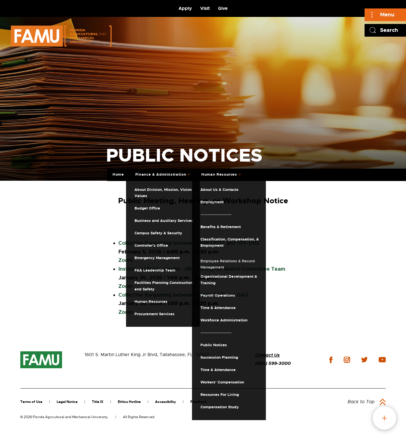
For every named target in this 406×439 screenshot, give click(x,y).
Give (223, 8)
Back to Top (361, 402)
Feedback (198, 402)
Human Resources (219, 174)
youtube (382, 359)
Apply (185, 8)
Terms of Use (31, 402)
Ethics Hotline (129, 402)
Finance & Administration (160, 174)
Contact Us (267, 355)
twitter (364, 359)
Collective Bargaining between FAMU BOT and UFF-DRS (188, 243)
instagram (347, 360)
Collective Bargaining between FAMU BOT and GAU (183, 295)
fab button (384, 418)
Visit (205, 8)
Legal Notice (67, 402)
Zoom (125, 260)
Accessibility (165, 402)
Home (118, 174)
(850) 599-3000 (273, 363)
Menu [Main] (387, 14)
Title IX (97, 402)
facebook (330, 360)
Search (389, 30)
